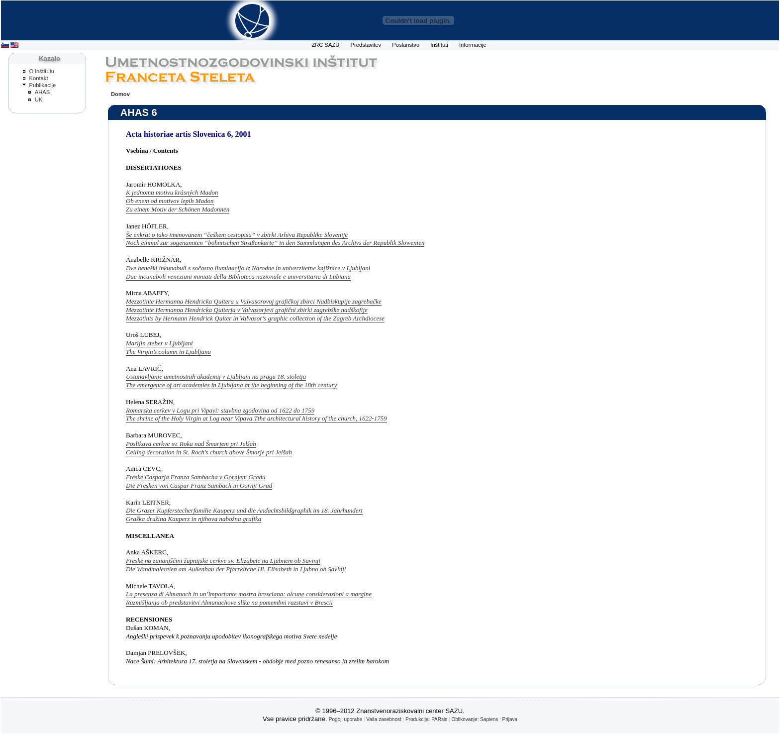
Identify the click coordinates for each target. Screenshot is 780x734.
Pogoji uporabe (345, 719)
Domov (120, 94)
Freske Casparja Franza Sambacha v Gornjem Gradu (195, 477)
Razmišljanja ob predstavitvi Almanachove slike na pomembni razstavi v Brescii (229, 602)
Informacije (473, 45)
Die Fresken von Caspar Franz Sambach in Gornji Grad (199, 485)
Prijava (510, 719)
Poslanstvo (405, 45)
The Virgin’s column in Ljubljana (168, 351)
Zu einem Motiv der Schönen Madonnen (177, 209)
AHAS (42, 92)
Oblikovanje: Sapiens (474, 719)
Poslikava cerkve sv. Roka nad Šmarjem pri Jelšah (191, 443)
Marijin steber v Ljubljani (159, 343)
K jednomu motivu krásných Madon (172, 192)
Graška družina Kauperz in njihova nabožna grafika (193, 519)
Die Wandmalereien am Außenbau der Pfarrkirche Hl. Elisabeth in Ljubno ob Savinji (236, 569)
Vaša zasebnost (383, 719)
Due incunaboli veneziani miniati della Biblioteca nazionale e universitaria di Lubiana (238, 276)
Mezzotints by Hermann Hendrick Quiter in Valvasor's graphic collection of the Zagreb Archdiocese (255, 318)
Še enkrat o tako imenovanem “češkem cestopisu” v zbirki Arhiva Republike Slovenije (237, 234)
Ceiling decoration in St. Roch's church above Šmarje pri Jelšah (209, 452)
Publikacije (42, 85)
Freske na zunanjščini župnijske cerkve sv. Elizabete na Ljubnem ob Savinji (223, 560)
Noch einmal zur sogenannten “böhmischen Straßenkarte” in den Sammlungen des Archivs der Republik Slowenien (275, 242)
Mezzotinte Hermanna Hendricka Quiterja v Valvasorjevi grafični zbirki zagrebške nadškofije (247, 310)
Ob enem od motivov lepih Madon (170, 201)
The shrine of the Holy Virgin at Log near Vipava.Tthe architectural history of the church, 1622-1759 (256, 418)
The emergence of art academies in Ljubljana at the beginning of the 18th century (231, 385)
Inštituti (439, 45)
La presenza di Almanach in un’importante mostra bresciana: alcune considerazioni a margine (249, 594)
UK (39, 100)
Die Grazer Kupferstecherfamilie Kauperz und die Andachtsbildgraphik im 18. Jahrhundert (244, 510)
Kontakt (38, 78)
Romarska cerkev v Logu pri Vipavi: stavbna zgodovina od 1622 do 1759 (220, 410)
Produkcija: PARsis (426, 719)
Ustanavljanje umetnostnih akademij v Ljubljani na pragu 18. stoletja (216, 376)
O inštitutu (41, 71)
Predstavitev (366, 45)
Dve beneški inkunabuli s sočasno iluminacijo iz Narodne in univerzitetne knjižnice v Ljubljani (248, 268)
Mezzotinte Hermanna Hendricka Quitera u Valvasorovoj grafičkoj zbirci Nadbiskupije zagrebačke (254, 301)
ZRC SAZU (325, 45)
